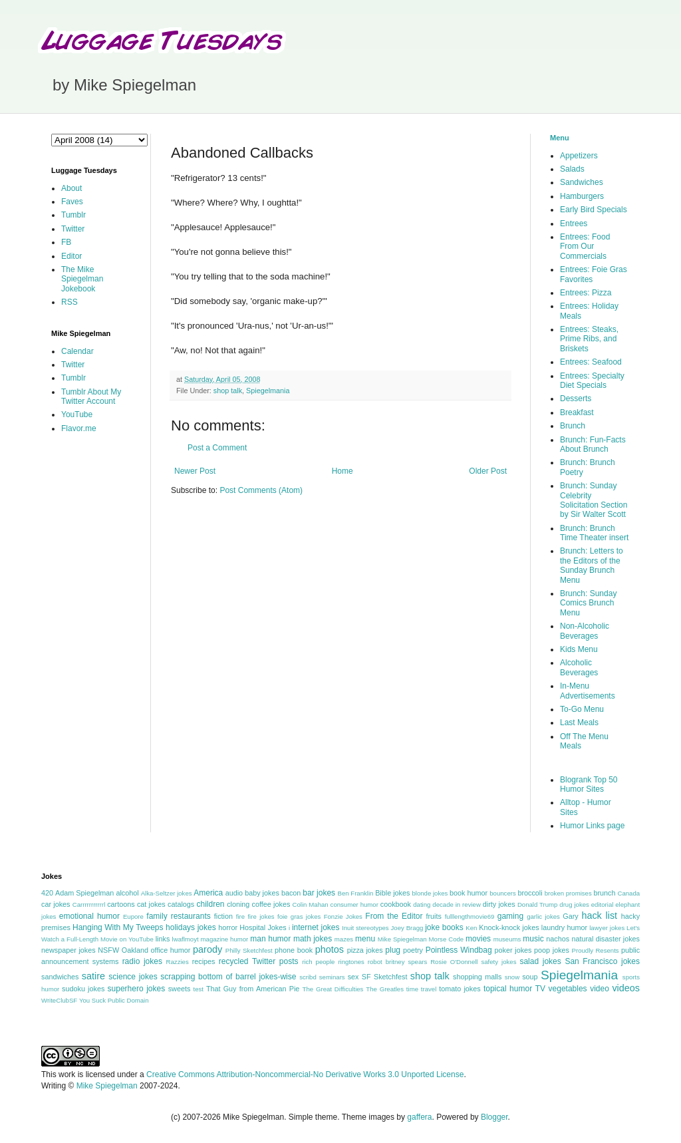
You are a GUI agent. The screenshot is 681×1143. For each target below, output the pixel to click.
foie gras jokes (299, 916)
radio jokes (142, 961)
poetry (413, 950)
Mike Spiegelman (402, 939)
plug (392, 950)
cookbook (395, 904)
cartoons (120, 904)
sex (353, 977)
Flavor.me (78, 428)
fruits (434, 916)
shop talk (227, 391)
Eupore (133, 916)
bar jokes (319, 893)
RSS (69, 302)
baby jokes (262, 893)
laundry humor (564, 927)
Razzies (177, 961)
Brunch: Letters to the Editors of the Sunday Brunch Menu (591, 565)
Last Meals (579, 722)
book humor (468, 893)
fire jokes (260, 916)
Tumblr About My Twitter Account (91, 396)
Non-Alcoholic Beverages (584, 630)
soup (529, 977)
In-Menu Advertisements (587, 690)
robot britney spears (397, 961)
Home (342, 471)
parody (207, 949)
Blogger (494, 1117)
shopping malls (477, 977)
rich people (318, 961)
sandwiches (59, 977)
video (599, 988)
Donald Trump (537, 904)
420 (47, 893)
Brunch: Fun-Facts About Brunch (593, 444)
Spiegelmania (267, 391)
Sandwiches (581, 182)
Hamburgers (582, 196)
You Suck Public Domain (114, 1000)
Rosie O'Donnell (453, 961)
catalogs (181, 904)
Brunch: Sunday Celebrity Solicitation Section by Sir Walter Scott (593, 500)
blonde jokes (430, 893)
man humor (270, 938)
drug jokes (574, 904)
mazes (344, 939)
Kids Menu (579, 649)
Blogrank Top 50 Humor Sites (589, 784)
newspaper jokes (68, 950)
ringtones (351, 961)
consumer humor (354, 904)
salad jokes (540, 961)
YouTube (76, 414)
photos (329, 949)
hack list (599, 915)
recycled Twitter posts (259, 961)
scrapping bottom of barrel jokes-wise (228, 976)
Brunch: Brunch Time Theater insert (594, 533)
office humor (171, 950)
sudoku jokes (83, 989)
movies (478, 938)
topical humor (507, 988)
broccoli (529, 893)
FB (66, 242)
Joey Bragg (407, 927)
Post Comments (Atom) (261, 490)
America (208, 893)
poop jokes (551, 950)
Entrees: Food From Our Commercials (585, 246)
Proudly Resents (595, 950)
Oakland (135, 950)
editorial (602, 904)
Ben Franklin (356, 893)
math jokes (312, 938)
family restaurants (178, 916)
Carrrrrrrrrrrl (89, 904)
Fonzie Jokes (343, 916)
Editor (71, 256)
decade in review (456, 904)
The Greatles (385, 989)
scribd (308, 977)
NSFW (108, 950)
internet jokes (316, 927)
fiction (223, 916)
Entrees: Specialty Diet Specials (592, 380)
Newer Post (194, 471)
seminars (332, 977)
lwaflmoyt (185, 939)
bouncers (502, 893)
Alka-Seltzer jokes (166, 893)
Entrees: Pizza (585, 292)
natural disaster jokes (605, 939)
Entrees (573, 223)
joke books (444, 927)
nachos (557, 939)
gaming (510, 916)
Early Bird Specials (593, 209)
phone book (294, 950)
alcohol (127, 893)
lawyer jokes (606, 927)
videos (626, 988)
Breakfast (577, 412)
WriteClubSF (59, 1000)
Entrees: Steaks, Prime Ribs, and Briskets (589, 339)
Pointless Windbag (459, 950)
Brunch (572, 425)
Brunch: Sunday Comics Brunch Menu (588, 603)
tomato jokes (459, 989)
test (199, 989)
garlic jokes (543, 916)
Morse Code (446, 939)
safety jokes (498, 961)
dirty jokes (499, 904)
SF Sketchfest (385, 977)
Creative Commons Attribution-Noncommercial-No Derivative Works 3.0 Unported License (305, 1074)
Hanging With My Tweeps (117, 927)
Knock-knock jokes (509, 927)
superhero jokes (137, 988)
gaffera (419, 1117)
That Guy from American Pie (252, 989)
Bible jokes (392, 893)
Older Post (488, 471)
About (71, 188)
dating (421, 904)
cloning (238, 904)
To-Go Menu (582, 709)
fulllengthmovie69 (470, 916)
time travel (421, 989)
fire (240, 916)
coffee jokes (271, 904)
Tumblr (73, 215)
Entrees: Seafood (591, 362)
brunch (604, 893)
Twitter (72, 229)
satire (93, 976)
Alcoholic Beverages (579, 667)
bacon (291, 893)
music (533, 938)
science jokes (132, 976)
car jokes (55, 904)
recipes (203, 961)
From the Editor (393, 916)
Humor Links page (592, 825)
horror (227, 927)
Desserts (575, 398)
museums (507, 939)
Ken (471, 927)
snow (512, 977)
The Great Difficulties (333, 989)
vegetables (568, 988)
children (211, 904)
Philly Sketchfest (249, 950)
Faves (72, 201)
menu (365, 938)
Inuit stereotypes (365, 927)
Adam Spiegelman (84, 893)
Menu (559, 138)
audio (234, 893)
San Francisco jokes (602, 961)
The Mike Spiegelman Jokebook (82, 279)
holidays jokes (191, 927)
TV (540, 988)
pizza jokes (365, 950)
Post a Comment (217, 447)
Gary (570, 916)
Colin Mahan (311, 904)
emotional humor (89, 916)
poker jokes (513, 950)
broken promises (568, 893)
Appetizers (579, 155)
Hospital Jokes (262, 927)
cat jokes (151, 904)
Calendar (77, 351)
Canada (628, 893)
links (163, 939)
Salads (572, 169)
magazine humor (225, 939)
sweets (179, 989)
